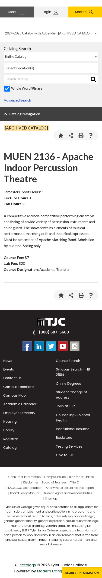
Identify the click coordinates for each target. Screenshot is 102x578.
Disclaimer (30, 482)
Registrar (10, 439)
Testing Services (69, 446)
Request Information (82, 573)
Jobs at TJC (65, 406)
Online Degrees (68, 383)
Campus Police (55, 477)
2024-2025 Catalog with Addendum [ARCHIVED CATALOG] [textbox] (48, 33)
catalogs (27, 565)
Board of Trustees (54, 482)
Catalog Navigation (24, 114)
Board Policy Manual (24, 493)
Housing (10, 421)
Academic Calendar (19, 404)
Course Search (68, 360)
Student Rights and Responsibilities (67, 493)
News (7, 360)
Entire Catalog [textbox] (15, 56)
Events (8, 369)
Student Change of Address (71, 395)
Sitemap (51, 498)
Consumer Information (24, 477)
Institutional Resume (72, 429)
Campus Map (14, 395)
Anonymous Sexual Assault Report (70, 487)
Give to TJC (65, 455)
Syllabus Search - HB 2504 (73, 372)
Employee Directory (19, 413)
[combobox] (51, 33)
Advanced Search (17, 100)
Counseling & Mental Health (73, 418)
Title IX (74, 482)
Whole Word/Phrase (26, 88)
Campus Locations (18, 386)
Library (8, 430)
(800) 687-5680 (54, 332)
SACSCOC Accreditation (25, 487)
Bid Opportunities (81, 477)
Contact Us (12, 378)
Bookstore (64, 437)
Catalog (10, 447)
